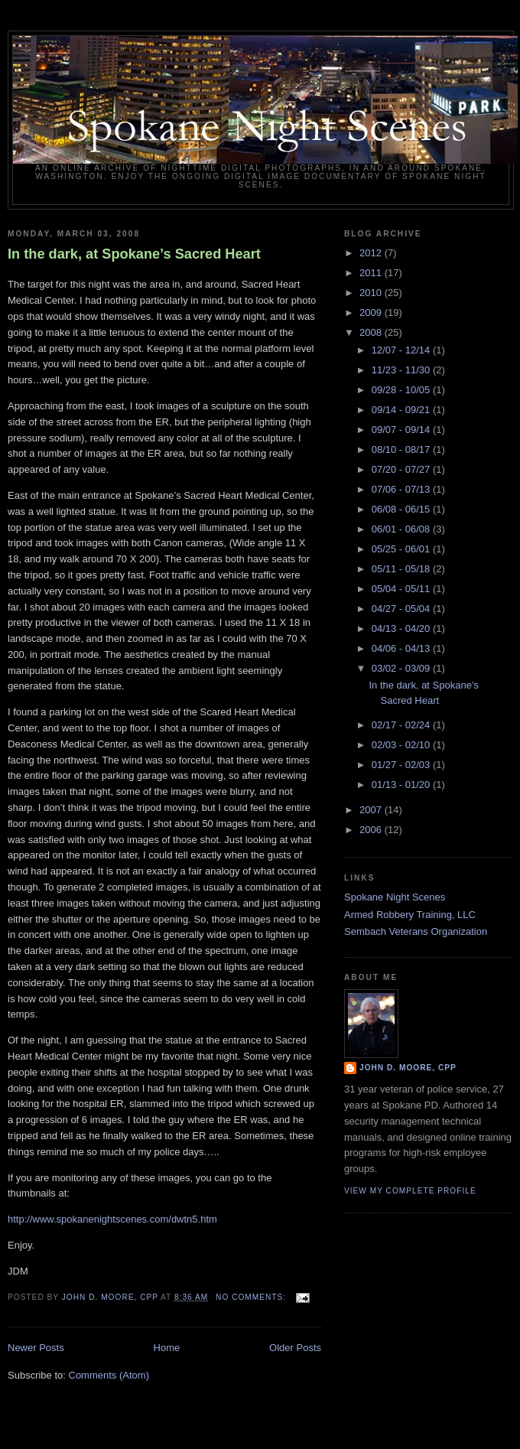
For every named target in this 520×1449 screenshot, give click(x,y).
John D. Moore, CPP (408, 1067)
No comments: (252, 1297)
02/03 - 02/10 (402, 745)
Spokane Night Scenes (394, 897)
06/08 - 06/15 (402, 509)
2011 (372, 272)
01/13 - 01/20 (402, 784)
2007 (372, 810)
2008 (372, 332)
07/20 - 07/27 (402, 469)
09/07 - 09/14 (402, 429)
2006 (372, 829)
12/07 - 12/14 (402, 350)
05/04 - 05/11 (402, 588)
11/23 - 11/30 (402, 370)
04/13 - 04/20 (402, 628)
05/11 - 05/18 (402, 569)
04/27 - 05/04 (402, 608)
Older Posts (295, 1347)
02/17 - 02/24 (402, 725)
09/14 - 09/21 (402, 409)
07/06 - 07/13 (402, 489)
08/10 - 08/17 (402, 449)
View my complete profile (410, 1191)
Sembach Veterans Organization (415, 931)
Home (167, 1347)
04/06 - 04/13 (402, 648)
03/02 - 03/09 (402, 668)
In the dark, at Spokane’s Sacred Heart (134, 254)
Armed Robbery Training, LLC (410, 914)
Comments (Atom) (109, 1375)
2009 (372, 312)
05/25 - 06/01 (402, 549)
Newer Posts (36, 1347)
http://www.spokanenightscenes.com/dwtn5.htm (112, 1219)
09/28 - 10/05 (402, 390)
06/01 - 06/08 (402, 529)
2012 (372, 253)
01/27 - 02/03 (402, 764)
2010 (372, 292)
